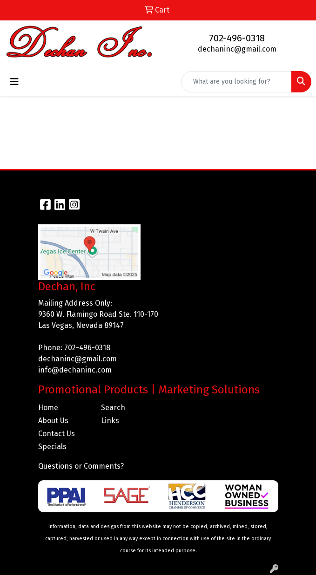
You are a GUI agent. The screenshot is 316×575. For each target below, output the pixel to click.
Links (110, 420)
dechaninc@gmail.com (237, 49)
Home (48, 407)
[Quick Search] (236, 81)
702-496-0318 (237, 38)
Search (113, 407)
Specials (52, 446)
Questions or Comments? (81, 466)
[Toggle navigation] (14, 81)
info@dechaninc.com (75, 370)
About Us (53, 420)
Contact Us (56, 433)
